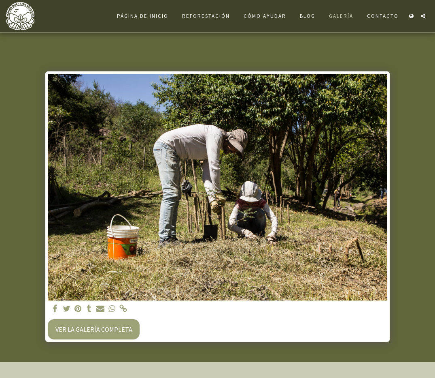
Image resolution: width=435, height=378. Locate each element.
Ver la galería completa (93, 329)
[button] (423, 16)
